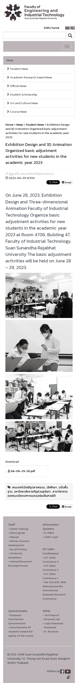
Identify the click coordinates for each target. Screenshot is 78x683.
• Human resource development (18, 543)
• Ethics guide (16, 533)
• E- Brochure (50, 631)
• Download (49, 627)
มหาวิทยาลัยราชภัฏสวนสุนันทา (32, 491)
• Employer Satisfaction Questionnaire (17, 619)
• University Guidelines (15, 555)
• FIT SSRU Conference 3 (51, 560)
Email (66, 182)
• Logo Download (53, 623)
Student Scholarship (21, 94)
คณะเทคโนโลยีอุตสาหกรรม (28, 487)
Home (9, 125)
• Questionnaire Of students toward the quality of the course (20, 631)
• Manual (13, 537)
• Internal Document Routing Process (20, 563)
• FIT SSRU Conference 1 (50, 576)
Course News (16, 112)
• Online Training (18, 529)
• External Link (51, 619)
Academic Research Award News (29, 77)
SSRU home (51, 28)
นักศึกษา (52, 487)
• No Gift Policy (17, 549)
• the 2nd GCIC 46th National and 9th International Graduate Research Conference (54, 590)
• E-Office (48, 533)
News (9, 60)
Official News (16, 86)
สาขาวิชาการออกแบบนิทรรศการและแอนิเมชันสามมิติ (37, 493)
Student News (17, 69)
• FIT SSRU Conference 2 (51, 568)
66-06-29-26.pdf (23, 471)
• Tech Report (51, 615)
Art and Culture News (22, 103)
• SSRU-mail (50, 537)
